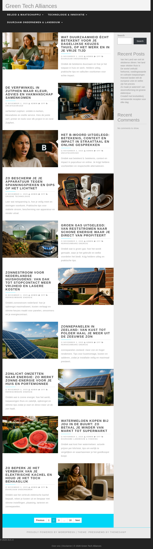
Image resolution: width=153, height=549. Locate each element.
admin (89, 56)
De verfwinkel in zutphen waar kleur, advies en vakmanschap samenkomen (29, 92)
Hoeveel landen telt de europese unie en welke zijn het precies (131, 81)
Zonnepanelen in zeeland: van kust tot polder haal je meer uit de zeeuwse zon (85, 331)
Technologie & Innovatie (67, 14)
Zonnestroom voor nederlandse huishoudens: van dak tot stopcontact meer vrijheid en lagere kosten (28, 281)
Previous (40, 520)
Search (121, 35)
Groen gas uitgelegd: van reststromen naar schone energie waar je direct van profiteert (85, 230)
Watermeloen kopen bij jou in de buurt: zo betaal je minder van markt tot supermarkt (85, 426)
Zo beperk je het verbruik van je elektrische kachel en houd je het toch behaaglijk (28, 474)
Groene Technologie (17, 196)
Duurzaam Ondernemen (74, 59)
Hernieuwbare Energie (74, 243)
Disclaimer (67, 546)
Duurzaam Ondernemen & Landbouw (35, 22)
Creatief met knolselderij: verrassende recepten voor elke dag (133, 99)
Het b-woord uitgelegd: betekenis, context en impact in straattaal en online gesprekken (85, 140)
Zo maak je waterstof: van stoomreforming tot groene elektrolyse (133, 90)
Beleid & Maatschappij (25, 14)
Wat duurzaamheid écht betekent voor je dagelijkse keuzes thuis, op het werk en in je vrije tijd (85, 43)
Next (77, 520)
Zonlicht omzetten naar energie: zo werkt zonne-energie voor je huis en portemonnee (29, 378)
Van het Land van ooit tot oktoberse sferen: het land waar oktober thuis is (132, 62)
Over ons (56, 546)
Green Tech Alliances (31, 6)
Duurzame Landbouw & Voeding (79, 439)
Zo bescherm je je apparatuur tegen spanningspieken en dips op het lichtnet (30, 183)
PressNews (96, 532)
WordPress (66, 532)
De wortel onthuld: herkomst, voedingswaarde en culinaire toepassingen (133, 71)
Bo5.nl (10, 540)
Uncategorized (14, 106)
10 (70, 520)
